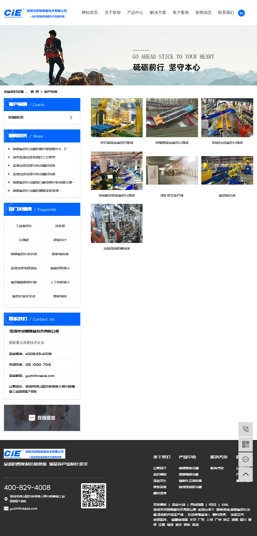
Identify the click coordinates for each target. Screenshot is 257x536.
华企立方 (236, 515)
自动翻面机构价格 (24, 282)
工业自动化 (24, 226)
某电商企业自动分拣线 (171, 143)
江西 (161, 525)
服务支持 (159, 493)
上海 (209, 520)
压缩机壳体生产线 (170, 515)
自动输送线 (227, 195)
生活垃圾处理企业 (24, 268)
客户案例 (181, 12)
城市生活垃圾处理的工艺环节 (33, 157)
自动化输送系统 (23, 296)
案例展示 (16, 117)
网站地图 (197, 505)
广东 (201, 520)
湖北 (178, 525)
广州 (218, 520)
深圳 (195, 525)
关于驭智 (113, 12)
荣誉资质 (159, 487)
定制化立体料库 (190, 481)
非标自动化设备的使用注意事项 (35, 191)
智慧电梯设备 (189, 474)
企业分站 (178, 505)
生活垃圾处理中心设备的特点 (33, 174)
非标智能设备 (189, 468)
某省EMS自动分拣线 (227, 143)
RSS (212, 505)
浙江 (226, 520)
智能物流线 (60, 254)
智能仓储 (223, 510)
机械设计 (60, 240)
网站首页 (90, 12)
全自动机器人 (60, 268)
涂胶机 (60, 226)
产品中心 (135, 12)
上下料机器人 (60, 282)
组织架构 (159, 474)
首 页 (35, 92)
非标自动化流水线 (24, 254)
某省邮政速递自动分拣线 (117, 195)
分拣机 (24, 240)
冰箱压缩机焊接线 (117, 249)
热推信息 (160, 505)
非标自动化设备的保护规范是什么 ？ (39, 149)
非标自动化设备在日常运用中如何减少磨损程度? (44, 182)
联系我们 (226, 12)
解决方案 (158, 12)
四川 (243, 520)
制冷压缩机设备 (190, 487)
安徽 (187, 525)
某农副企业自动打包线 (116, 143)
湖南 (234, 520)
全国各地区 (179, 520)
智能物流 (60, 296)
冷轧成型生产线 (171, 195)
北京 (193, 520)
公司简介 (159, 468)
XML (225, 505)
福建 (170, 525)
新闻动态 (204, 12)
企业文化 (159, 481)
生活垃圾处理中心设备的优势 (33, 166)
